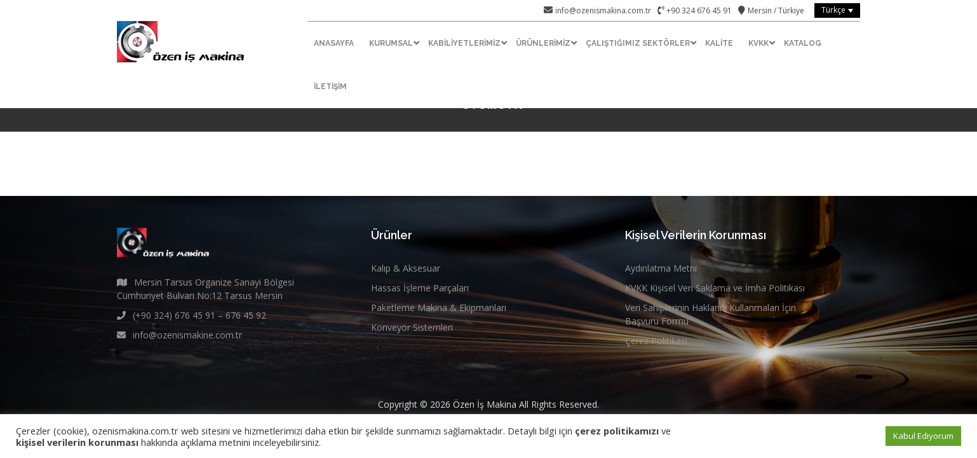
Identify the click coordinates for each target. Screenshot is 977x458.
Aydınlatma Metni (661, 268)
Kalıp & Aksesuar (405, 268)
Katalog (802, 43)
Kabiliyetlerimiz (464, 43)
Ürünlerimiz (543, 43)
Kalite (719, 43)
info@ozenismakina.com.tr (603, 10)
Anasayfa (334, 43)
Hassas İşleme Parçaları (420, 288)
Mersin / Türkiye (776, 10)
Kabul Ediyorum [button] (923, 435)
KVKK (758, 43)
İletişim (330, 86)
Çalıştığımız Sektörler (638, 43)
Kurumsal (391, 43)
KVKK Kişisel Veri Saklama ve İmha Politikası (715, 288)
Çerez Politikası (656, 341)
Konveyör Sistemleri (412, 327)
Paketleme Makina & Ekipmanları (438, 308)
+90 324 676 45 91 (698, 10)
